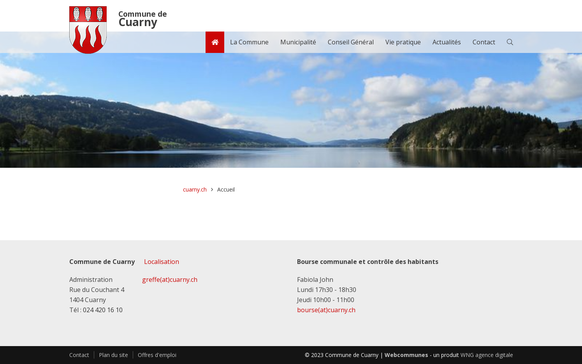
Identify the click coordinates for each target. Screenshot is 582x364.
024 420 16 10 (103, 310)
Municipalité (298, 42)
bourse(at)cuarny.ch (326, 310)
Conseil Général (351, 42)
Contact (484, 42)
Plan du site (113, 355)
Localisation (161, 261)
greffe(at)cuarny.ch (169, 279)
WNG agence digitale (487, 355)
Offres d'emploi (157, 355)
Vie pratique (403, 42)
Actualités (447, 42)
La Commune (249, 42)
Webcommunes (406, 355)
